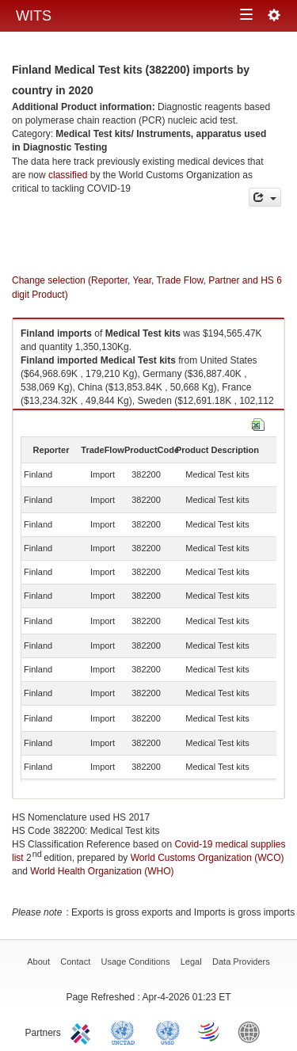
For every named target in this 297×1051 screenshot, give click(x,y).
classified (67, 175)
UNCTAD (126, 1031)
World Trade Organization (210, 1031)
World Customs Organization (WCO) (207, 857)
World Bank (252, 1031)
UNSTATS (168, 1031)
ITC (83, 1031)
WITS (33, 16)
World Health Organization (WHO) (101, 871)
